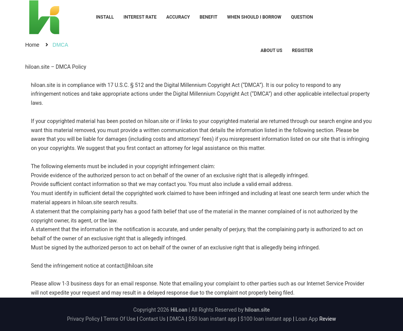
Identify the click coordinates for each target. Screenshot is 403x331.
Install (105, 17)
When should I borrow (254, 17)
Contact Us (153, 319)
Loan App (307, 319)
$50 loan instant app (212, 319)
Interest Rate (140, 17)
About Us (271, 50)
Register (302, 50)
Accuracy (178, 17)
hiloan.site (43, 85)
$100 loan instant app (266, 319)
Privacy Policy (83, 319)
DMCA (177, 319)
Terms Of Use (119, 319)
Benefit (208, 17)
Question (302, 17)
